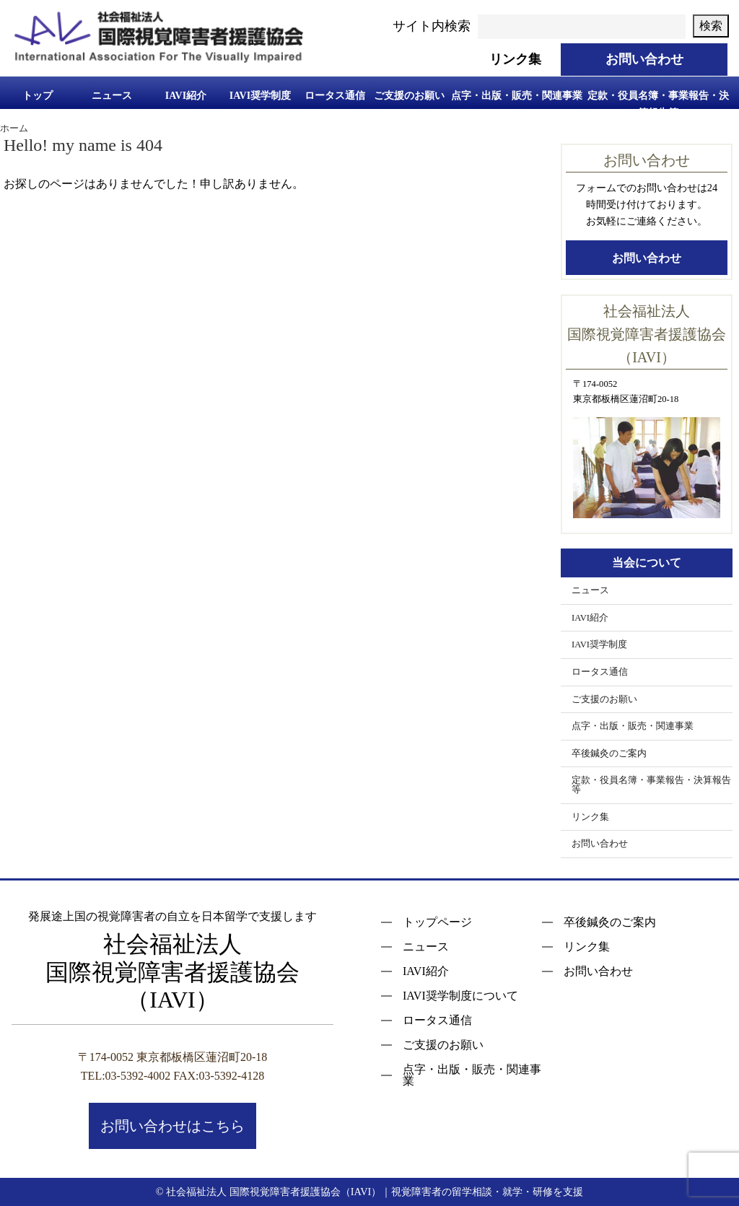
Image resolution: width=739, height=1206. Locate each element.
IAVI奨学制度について (460, 996)
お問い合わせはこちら (172, 1126)
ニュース (112, 95)
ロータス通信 (335, 95)
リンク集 (590, 817)
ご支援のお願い (409, 95)
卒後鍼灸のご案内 (609, 753)
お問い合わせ (646, 258)
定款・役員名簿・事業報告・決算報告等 (658, 103)
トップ (37, 95)
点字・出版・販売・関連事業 (516, 95)
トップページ (437, 922)
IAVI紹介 (185, 95)
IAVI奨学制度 (260, 95)
